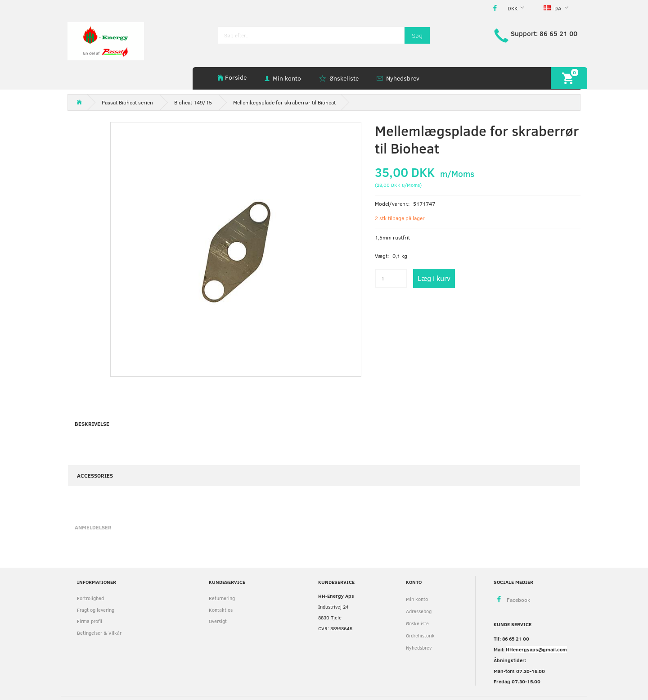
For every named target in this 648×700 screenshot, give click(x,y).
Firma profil (89, 621)
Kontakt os (221, 609)
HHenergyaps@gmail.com (536, 649)
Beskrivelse (92, 423)
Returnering (222, 598)
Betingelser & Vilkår (99, 632)
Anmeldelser (93, 527)
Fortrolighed (90, 598)
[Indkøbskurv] (569, 78)
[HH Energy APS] (106, 40)
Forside (236, 77)
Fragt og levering (95, 609)
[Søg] (417, 35)
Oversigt (218, 621)
